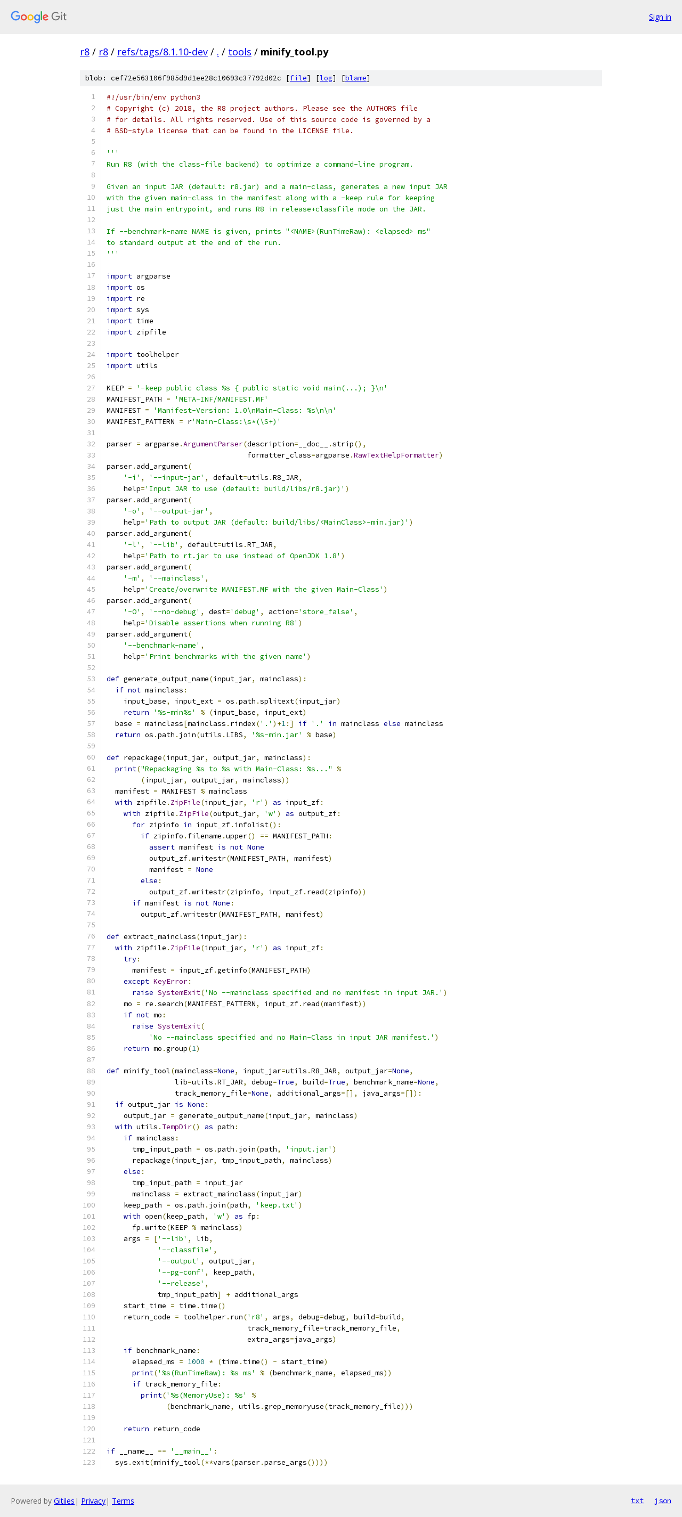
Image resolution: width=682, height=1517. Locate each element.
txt (637, 1500)
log (326, 78)
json (662, 1500)
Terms (123, 1501)
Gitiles (64, 1501)
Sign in (660, 17)
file (298, 78)
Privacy (93, 1501)
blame (356, 78)
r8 (85, 51)
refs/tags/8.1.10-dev (162, 51)
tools (239, 51)
